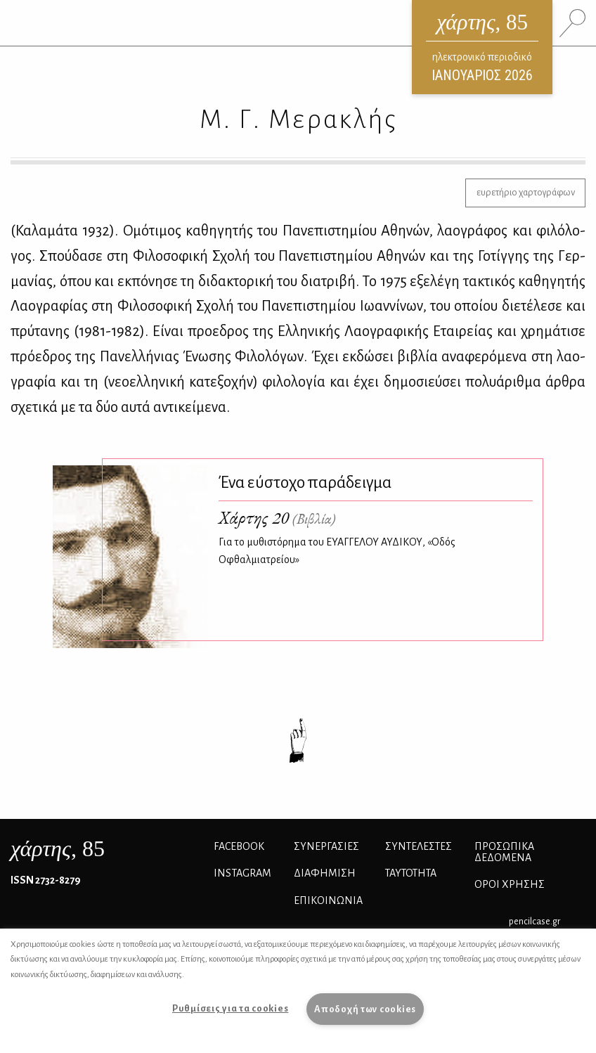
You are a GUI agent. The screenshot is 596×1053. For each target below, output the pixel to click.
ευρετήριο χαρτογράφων (526, 192)
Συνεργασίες (326, 846)
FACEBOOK (239, 846)
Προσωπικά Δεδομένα (504, 852)
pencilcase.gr (534, 921)
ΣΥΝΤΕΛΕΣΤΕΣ (418, 846)
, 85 (58, 848)
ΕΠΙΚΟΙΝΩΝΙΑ (328, 900)
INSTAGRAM (242, 873)
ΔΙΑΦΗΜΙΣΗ (325, 873)
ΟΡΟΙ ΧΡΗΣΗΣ (509, 884)
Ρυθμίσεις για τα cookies (230, 1008)
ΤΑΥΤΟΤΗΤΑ (410, 873)
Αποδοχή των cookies (365, 1009)
